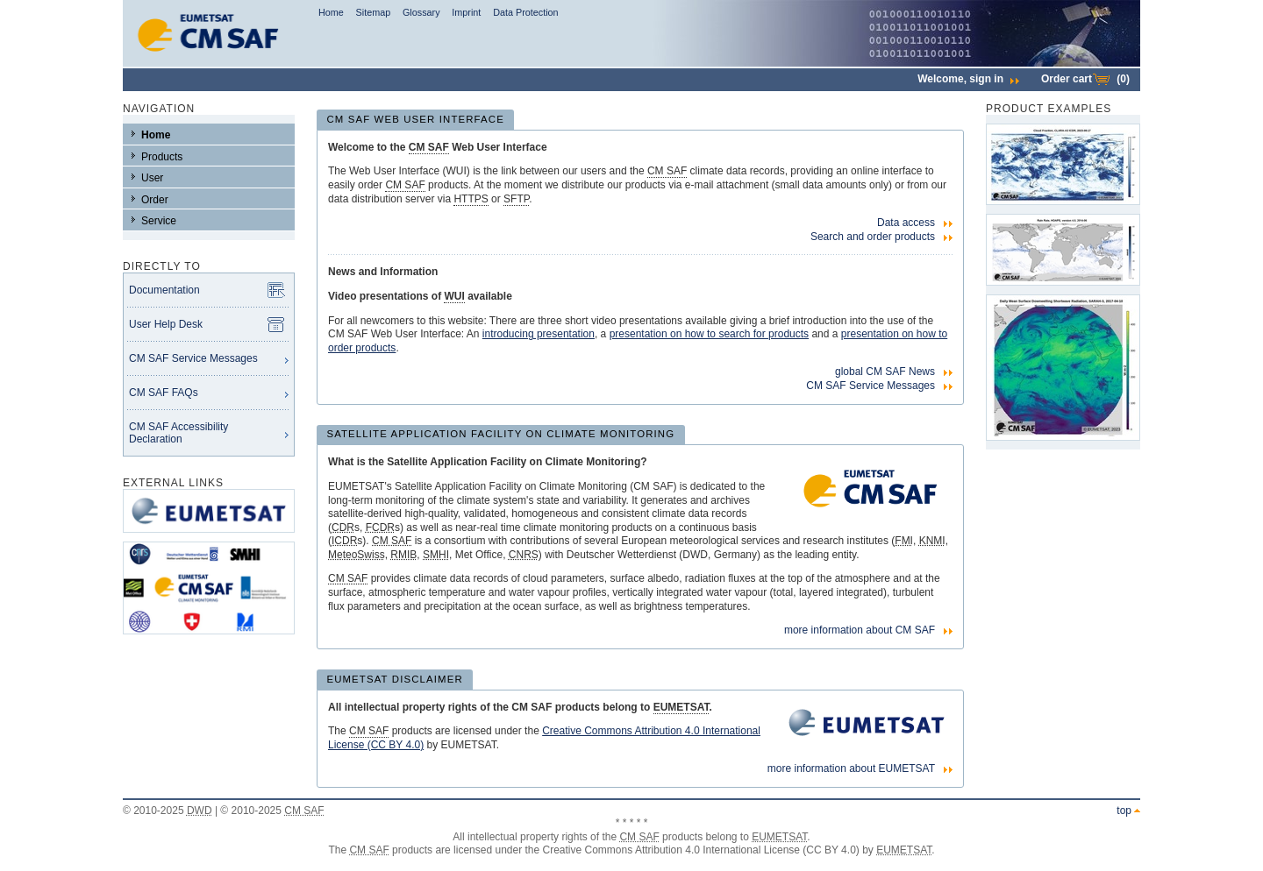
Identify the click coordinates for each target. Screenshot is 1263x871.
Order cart (1085, 79)
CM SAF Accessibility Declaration (178, 433)
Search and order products (872, 236)
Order (154, 200)
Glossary (421, 12)
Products (161, 157)
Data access (906, 222)
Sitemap (373, 12)
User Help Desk (166, 324)
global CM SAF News (885, 371)
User (152, 178)
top (1124, 810)
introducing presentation (538, 334)
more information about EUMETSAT (851, 768)
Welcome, (968, 79)
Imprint (466, 12)
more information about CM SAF (859, 630)
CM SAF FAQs (163, 392)
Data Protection (525, 12)
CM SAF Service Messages (193, 358)
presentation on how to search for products (709, 334)
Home (331, 12)
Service (158, 221)
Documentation (164, 290)
